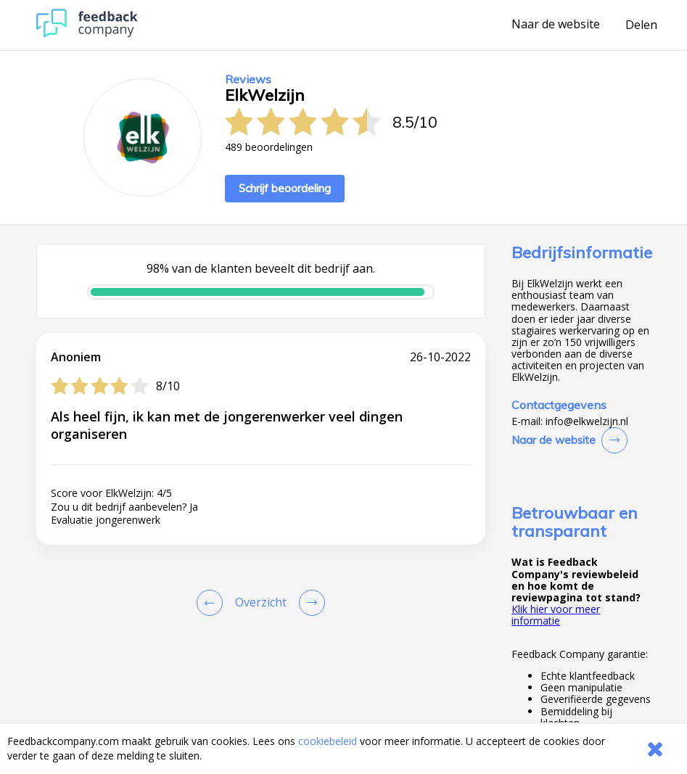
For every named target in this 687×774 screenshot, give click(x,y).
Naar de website (555, 24)
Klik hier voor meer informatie (555, 614)
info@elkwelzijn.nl (587, 421)
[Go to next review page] (309, 603)
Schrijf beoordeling (285, 188)
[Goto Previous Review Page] (213, 603)
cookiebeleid (327, 741)
